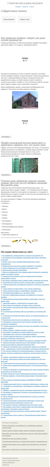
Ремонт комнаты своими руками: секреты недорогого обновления (23, 430)
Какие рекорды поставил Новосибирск (14, 270)
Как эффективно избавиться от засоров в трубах (19, 293)
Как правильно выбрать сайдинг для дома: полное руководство (23, 39)
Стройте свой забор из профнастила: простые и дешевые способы (24, 340)
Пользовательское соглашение (13, 460)
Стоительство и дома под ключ (25, 3)
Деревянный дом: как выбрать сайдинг (14, 438)
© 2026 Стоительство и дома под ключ (10, 458)
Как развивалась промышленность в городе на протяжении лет (22, 255)
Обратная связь (6, 464)
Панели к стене (24, 19)
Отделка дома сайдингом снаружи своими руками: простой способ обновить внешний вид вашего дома (24, 183)
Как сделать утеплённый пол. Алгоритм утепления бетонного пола (23, 449)
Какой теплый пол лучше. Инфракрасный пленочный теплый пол (24, 373)
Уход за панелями (8, 19)
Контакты (4, 460)
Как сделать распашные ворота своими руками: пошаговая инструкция (25, 280)
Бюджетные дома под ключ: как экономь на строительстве (22, 320)
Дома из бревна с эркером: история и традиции (18, 330)
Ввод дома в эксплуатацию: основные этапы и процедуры (21, 305)
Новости (25, 6)
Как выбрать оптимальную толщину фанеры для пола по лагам (23, 332)
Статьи (31, 6)
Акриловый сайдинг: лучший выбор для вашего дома (20, 303)
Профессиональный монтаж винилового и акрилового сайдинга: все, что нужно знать (23, 143)
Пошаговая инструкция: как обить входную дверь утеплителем (23, 282)
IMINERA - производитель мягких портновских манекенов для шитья (25, 390)
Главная (18, 6)
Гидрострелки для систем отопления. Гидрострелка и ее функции (24, 363)
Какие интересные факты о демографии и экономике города (22, 291)
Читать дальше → (6, 136)
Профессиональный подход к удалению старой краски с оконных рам (25, 384)
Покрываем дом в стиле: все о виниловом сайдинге (19, 334)
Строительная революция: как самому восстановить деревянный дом (24, 441)
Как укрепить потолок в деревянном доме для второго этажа (22, 405)
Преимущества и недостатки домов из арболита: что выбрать (22, 266)
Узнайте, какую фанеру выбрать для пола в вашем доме (21, 357)
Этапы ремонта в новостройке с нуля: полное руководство (22, 289)
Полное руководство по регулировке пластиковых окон (20, 268)
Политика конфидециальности (9, 462)
